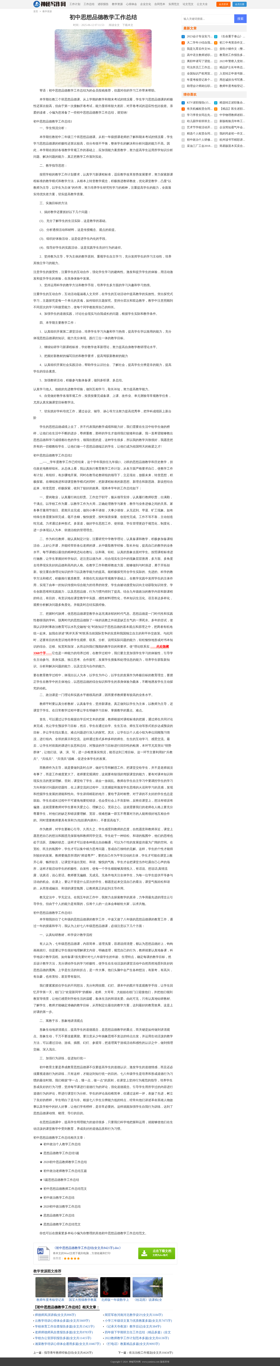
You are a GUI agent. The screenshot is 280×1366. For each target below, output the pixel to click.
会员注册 (239, 4)
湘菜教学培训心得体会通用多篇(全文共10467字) (68, 1343)
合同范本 (159, 4)
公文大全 (202, 4)
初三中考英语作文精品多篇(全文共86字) (245, 42)
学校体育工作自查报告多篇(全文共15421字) (64, 1326)
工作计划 (74, 4)
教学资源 (117, 4)
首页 (35, 11)
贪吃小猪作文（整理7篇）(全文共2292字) (246, 48)
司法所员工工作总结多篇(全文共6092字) (212, 67)
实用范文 (174, 4)
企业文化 (145, 4)
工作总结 (89, 4)
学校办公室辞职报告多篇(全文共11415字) (63, 1338)
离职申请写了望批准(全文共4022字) (209, 61)
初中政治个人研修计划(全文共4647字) (211, 139)
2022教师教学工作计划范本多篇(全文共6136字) (137, 1338)
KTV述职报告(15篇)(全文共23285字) (210, 102)
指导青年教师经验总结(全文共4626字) (68, 1352)
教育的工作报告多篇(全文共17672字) (243, 54)
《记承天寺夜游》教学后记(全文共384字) (133, 1326)
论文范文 (188, 4)
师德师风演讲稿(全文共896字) (55, 1314)
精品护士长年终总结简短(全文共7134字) (245, 67)
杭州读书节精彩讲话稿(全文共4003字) (244, 139)
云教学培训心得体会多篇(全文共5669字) (62, 1320)
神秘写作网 (135, 1361)
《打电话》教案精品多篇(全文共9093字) (132, 1343)
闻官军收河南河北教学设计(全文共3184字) (134, 1314)
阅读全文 (114, 25)
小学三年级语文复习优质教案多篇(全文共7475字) (138, 1320)
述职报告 (103, 4)
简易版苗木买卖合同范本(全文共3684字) (245, 145)
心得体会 (131, 4)
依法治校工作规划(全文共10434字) (151, 1352)
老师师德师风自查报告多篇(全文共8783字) (64, 1332)
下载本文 (127, 25)
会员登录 (223, 4)
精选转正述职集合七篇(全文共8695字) (244, 102)
